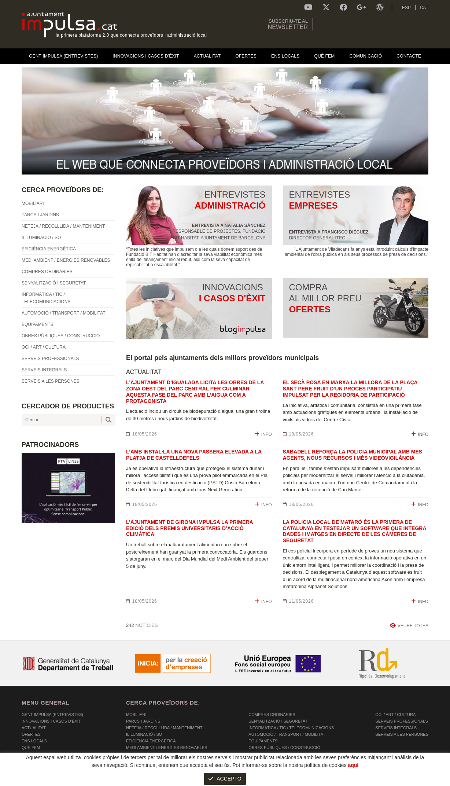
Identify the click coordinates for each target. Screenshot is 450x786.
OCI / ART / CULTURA (395, 714)
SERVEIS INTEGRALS (396, 728)
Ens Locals (34, 741)
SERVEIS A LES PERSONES (401, 734)
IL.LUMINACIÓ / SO (144, 734)
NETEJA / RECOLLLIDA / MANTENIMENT (164, 728)
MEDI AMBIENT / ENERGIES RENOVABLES (166, 747)
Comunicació (36, 754)
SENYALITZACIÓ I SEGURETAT (277, 721)
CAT (424, 7)
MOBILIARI (136, 714)
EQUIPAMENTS (262, 741)
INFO (263, 434)
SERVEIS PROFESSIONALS (401, 721)
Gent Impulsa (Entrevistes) (52, 714)
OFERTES (31, 734)
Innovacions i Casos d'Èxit (51, 721)
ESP (406, 7)
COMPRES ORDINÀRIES (271, 714)
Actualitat (34, 728)
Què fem (31, 747)
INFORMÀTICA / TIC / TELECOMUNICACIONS (291, 728)
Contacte (33, 761)
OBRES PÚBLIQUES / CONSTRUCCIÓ (284, 747)
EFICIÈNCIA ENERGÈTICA (151, 741)
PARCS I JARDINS (143, 721)
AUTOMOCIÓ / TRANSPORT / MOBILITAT (286, 734)
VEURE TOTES (409, 625)
